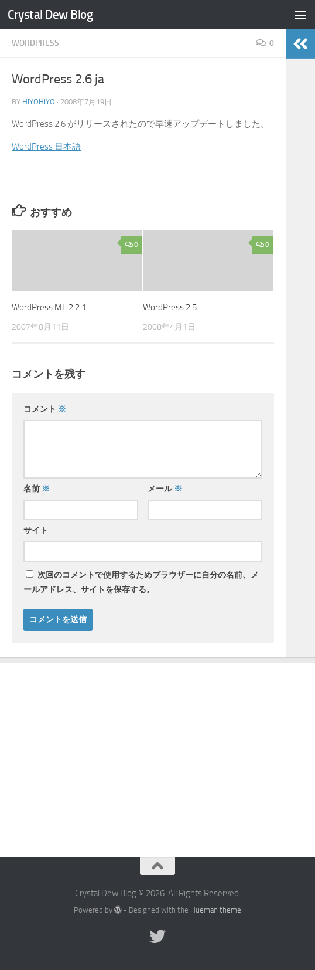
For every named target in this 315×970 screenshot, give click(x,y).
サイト (35, 530)
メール (165, 489)
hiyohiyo (38, 101)
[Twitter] (157, 936)
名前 (36, 489)
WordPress (35, 43)
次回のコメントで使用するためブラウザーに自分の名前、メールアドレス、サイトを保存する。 (141, 582)
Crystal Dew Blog (50, 14)
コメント (44, 409)
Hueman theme (215, 909)
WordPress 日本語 (46, 146)
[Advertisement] (157, 751)
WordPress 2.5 (170, 307)
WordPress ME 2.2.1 (49, 307)
